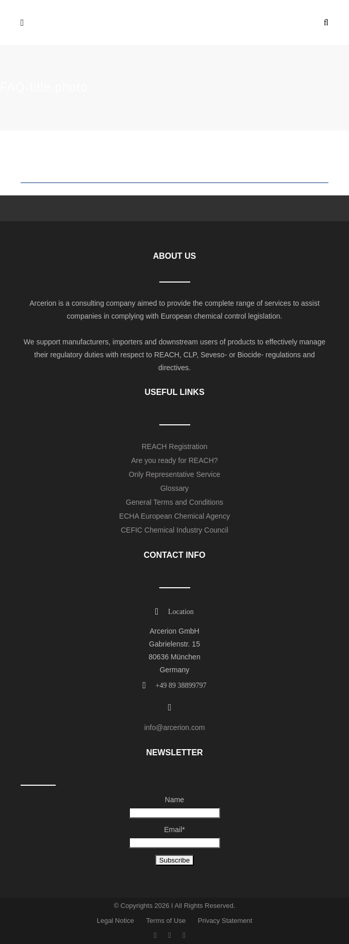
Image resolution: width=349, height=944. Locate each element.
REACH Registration (175, 446)
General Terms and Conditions (174, 502)
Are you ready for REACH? (174, 460)
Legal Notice (115, 920)
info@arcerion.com (174, 727)
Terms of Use (166, 920)
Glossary (174, 488)
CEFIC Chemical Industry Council (174, 530)
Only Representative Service (174, 474)
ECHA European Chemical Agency (174, 516)
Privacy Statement (225, 920)
